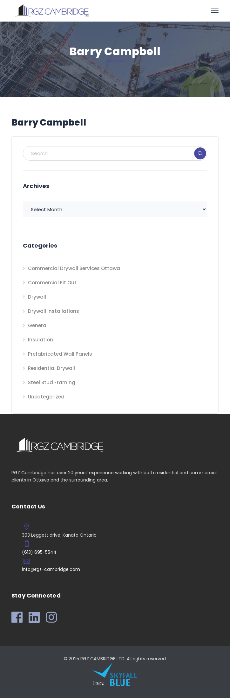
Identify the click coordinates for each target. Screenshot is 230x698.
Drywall (37, 297)
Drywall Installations (53, 311)
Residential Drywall (51, 368)
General (38, 325)
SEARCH (200, 153)
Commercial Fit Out (52, 282)
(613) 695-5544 (39, 552)
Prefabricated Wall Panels (60, 354)
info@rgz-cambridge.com (51, 569)
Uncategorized (46, 396)
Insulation (40, 339)
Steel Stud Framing (51, 382)
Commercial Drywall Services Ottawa (74, 268)
